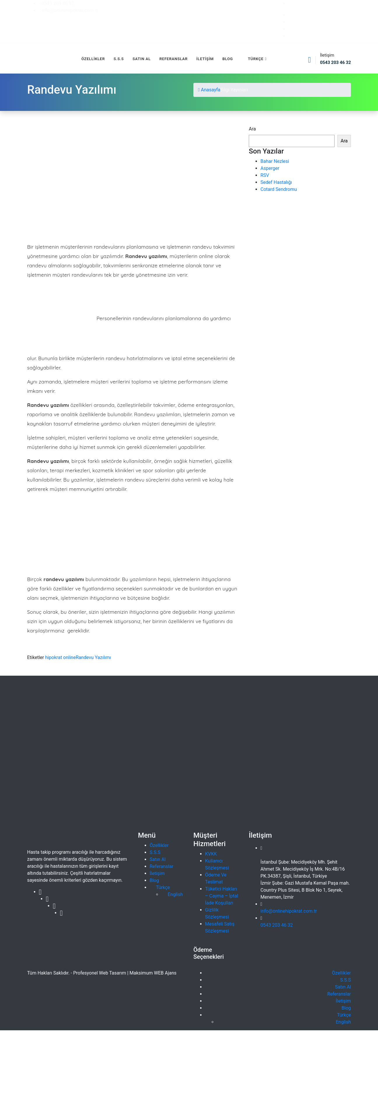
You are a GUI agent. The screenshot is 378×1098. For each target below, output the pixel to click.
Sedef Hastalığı (276, 182)
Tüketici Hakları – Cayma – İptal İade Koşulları (221, 896)
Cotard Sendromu (278, 189)
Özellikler (93, 59)
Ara (252, 129)
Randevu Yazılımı (93, 657)
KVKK (211, 854)
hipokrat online (60, 657)
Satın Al (142, 59)
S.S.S (118, 59)
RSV (264, 175)
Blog (228, 59)
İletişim (205, 59)
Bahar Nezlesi (274, 161)
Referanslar (174, 59)
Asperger (269, 168)
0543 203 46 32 (276, 925)
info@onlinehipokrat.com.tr (288, 911)
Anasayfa (209, 90)
